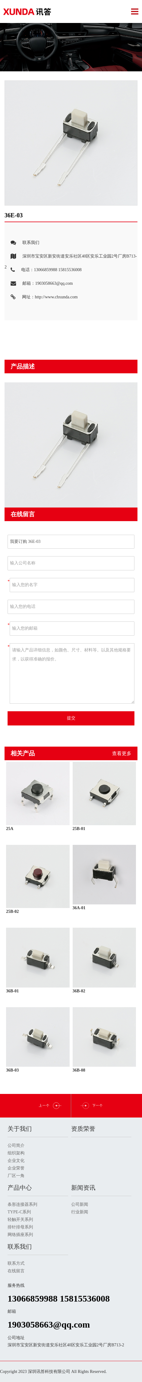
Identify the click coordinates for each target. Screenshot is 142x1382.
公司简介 (16, 1145)
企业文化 (16, 1160)
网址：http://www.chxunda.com (41, 297)
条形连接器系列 (22, 1204)
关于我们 (20, 1128)
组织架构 (16, 1153)
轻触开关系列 (20, 1219)
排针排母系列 (20, 1227)
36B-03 (12, 1070)
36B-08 (79, 1070)
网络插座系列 (20, 1234)
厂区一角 (16, 1175)
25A (9, 828)
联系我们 (22, 243)
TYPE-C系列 (19, 1212)
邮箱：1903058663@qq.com (39, 283)
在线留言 (16, 1271)
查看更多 (121, 753)
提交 (71, 718)
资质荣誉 (83, 1128)
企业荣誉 (16, 1168)
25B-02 (12, 911)
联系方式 (16, 1263)
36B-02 (79, 991)
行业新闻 (79, 1212)
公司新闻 (79, 1204)
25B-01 (79, 828)
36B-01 (12, 991)
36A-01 (79, 908)
